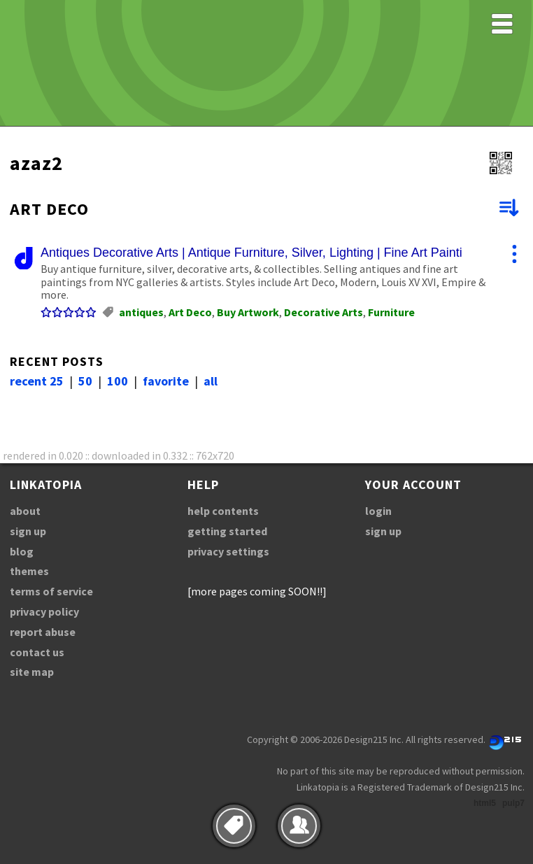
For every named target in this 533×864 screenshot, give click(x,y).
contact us (37, 652)
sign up (28, 531)
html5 (485, 803)
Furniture (391, 312)
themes (29, 571)
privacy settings (228, 551)
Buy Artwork (248, 312)
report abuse (43, 632)
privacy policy (44, 611)
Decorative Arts (323, 312)
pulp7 (513, 803)
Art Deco (190, 312)
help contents (223, 511)
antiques (141, 312)
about (25, 511)
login (378, 511)
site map (32, 672)
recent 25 (37, 381)
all (211, 381)
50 (85, 381)
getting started (227, 531)
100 (117, 381)
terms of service (51, 591)
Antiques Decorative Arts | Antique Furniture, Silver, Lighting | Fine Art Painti (251, 253)
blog (22, 551)
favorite (166, 381)
